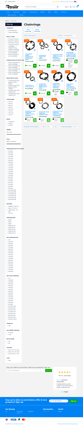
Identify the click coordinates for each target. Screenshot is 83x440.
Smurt (7, 418)
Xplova (18, 416)
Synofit (30, 418)
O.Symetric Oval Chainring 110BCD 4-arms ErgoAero (30, 113)
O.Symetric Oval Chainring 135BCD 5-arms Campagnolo (58, 113)
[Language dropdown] (76, 1)
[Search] (41, 7)
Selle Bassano (32, 416)
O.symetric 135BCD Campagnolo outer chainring (71, 86)
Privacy (45, 416)
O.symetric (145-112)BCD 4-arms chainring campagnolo (58, 57)
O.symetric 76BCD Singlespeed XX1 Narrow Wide (29, 56)
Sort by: (60, 35)
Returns (45, 414)
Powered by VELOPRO (40, 438)
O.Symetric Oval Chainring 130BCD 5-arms (44, 113)
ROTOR (30, 421)
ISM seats (19, 414)
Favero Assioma (32, 419)
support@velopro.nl (63, 423)
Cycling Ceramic (21, 419)
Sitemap (45, 421)
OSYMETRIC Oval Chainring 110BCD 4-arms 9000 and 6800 (71, 54)
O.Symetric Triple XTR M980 (42, 57)
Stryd (29, 414)
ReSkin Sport (20, 421)
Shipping (45, 418)
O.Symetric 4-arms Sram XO (29, 86)
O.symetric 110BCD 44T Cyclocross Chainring (56, 85)
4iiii (6, 411)
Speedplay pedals (21, 418)
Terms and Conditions (63, 438)
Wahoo (7, 419)
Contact (45, 419)
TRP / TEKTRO (9, 416)
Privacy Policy (74, 438)
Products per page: (66, 126)
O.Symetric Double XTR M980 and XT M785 (43, 86)
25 (74, 126)
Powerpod (8, 421)
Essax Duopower (9, 414)
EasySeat (30, 411)
